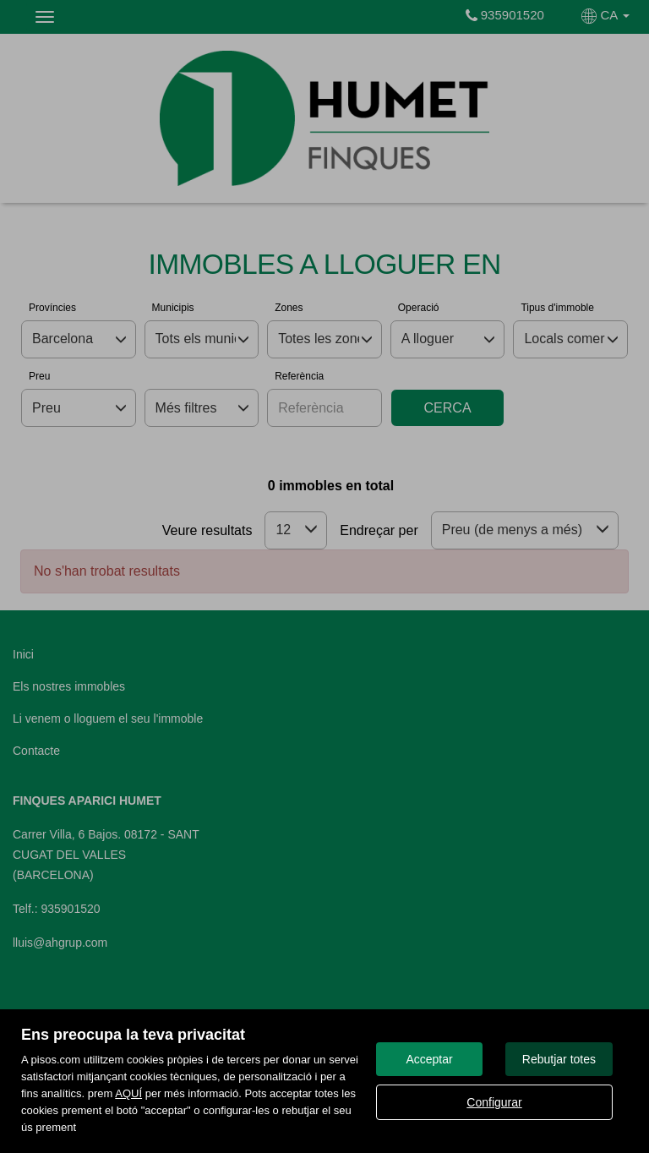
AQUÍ (128, 1093)
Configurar (493, 1102)
